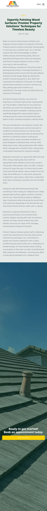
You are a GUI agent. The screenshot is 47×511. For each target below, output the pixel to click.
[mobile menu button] (43, 4)
